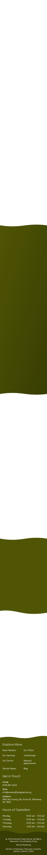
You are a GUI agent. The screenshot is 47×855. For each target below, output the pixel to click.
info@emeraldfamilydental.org (17, 792)
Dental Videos (9, 768)
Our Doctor (8, 760)
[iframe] (23, 708)
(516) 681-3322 (10, 785)
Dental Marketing (23, 845)
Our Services (9, 755)
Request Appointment (30, 762)
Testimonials (30, 755)
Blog (26, 768)
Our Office (29, 750)
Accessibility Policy (28, 841)
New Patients (9, 750)
